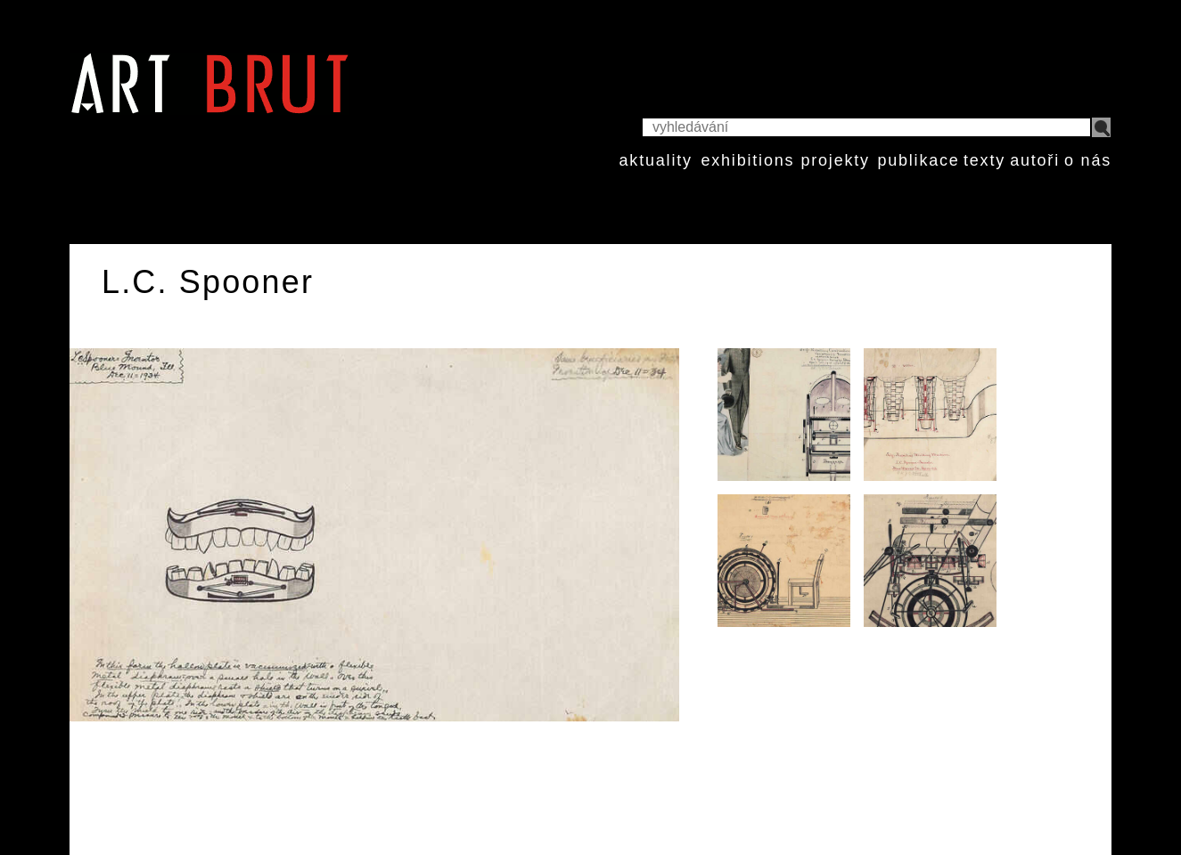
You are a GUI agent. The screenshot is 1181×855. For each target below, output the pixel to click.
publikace (918, 160)
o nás (1087, 160)
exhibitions (747, 160)
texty (984, 160)
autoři (1035, 160)
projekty (834, 160)
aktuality (656, 160)
